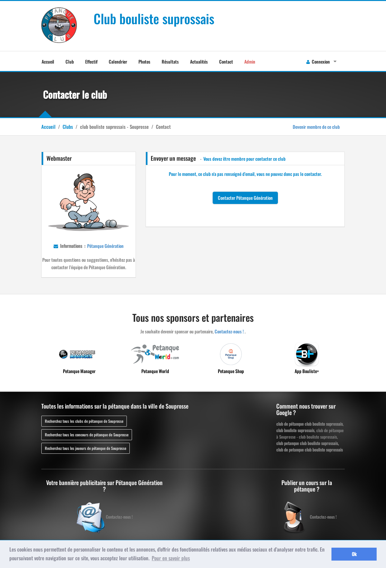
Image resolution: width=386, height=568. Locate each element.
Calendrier (118, 61)
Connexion (318, 61)
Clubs (68, 126)
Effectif (91, 61)
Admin (249, 61)
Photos (144, 61)
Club (70, 61)
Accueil (48, 61)
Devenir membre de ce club (316, 126)
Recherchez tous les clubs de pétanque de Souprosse (84, 421)
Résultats (170, 61)
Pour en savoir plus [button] (171, 558)
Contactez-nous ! (229, 331)
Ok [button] (354, 554)
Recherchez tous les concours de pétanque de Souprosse (86, 434)
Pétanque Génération (105, 245)
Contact (226, 61)
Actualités (199, 61)
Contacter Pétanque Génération (245, 197)
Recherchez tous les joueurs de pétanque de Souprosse (85, 448)
